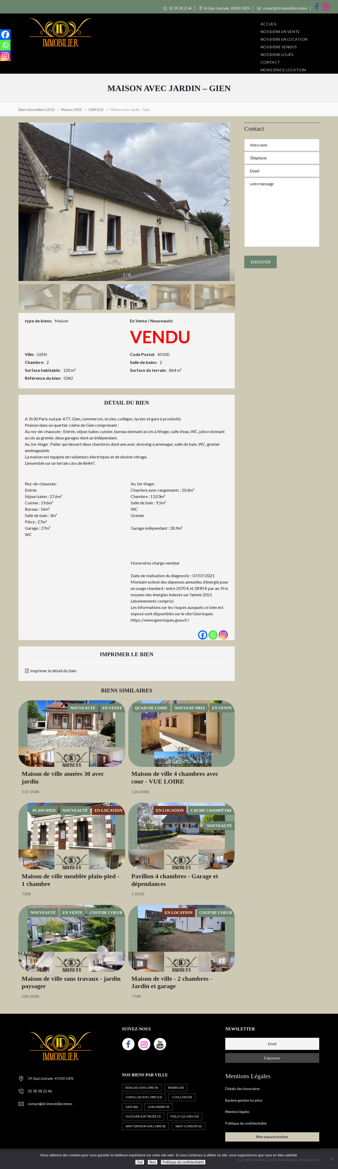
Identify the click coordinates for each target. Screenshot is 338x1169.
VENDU (160, 336)
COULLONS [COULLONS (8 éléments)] (182, 1097)
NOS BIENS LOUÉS (277, 54)
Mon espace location (283, 70)
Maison (61, 320)
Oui (140, 1162)
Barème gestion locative (243, 1100)
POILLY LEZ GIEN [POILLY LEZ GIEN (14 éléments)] (185, 1116)
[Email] (272, 1044)
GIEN (42, 354)
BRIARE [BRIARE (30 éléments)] (176, 1087)
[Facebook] (202, 635)
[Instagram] (223, 635)
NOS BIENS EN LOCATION (284, 39)
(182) (71, 109)
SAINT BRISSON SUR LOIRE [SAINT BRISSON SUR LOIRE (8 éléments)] (145, 1126)
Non (152, 1162)
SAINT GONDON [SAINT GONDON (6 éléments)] (188, 1126)
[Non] (331, 1159)
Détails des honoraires (242, 1089)
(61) (96, 109)
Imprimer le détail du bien (50, 670)
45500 (163, 354)
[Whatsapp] (213, 635)
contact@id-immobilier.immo (282, 8)
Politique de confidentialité (245, 1123)
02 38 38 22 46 (177, 8)
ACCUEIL (269, 24)
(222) (36, 109)
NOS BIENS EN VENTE (280, 31)
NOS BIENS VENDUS (279, 47)
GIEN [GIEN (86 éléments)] (131, 1107)
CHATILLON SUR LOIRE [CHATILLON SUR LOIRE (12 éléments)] (143, 1097)
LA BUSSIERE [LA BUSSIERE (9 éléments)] (158, 1107)
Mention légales (237, 1112)
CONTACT (270, 62)
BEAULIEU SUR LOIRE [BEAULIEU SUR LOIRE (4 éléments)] (141, 1087)
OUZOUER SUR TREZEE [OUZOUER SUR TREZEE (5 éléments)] (143, 1116)
